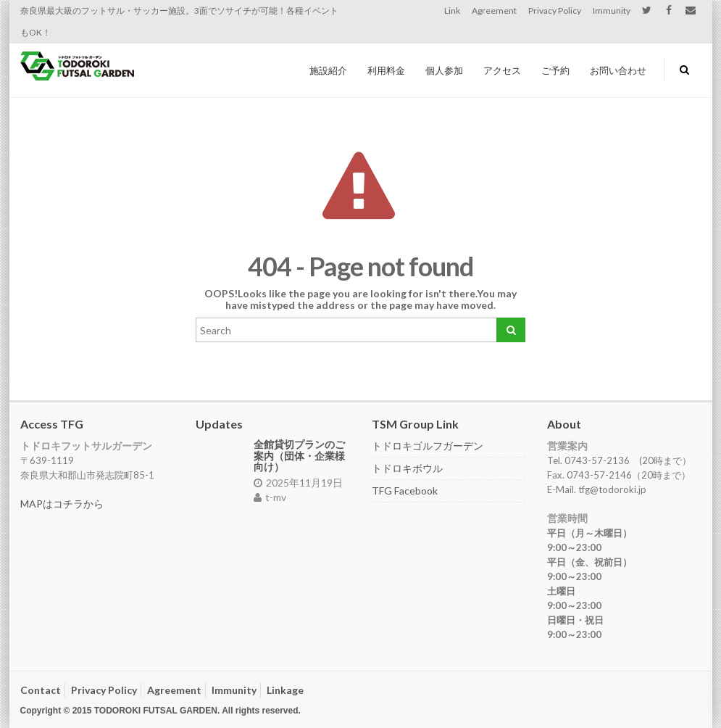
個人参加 (444, 70)
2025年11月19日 (298, 482)
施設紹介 (328, 70)
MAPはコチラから (62, 503)
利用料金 (386, 70)
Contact (40, 690)
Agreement (494, 10)
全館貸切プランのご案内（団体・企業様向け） (299, 455)
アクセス (502, 70)
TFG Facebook (405, 490)
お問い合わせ (618, 70)
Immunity (611, 10)
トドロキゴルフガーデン (427, 445)
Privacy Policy (554, 10)
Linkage (285, 690)
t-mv (270, 497)
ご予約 (555, 70)
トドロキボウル (407, 468)
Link (452, 10)
